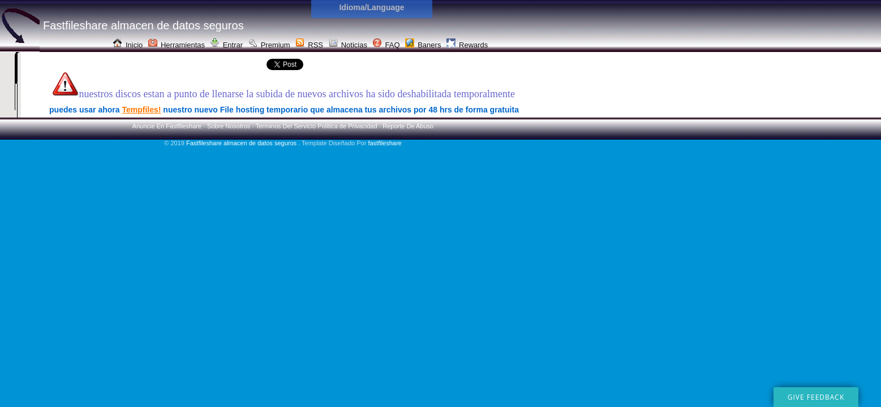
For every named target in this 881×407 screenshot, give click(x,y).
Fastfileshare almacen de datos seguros (242, 143)
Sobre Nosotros (228, 126)
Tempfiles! (141, 109)
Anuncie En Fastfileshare (166, 126)
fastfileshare (384, 143)
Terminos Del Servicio (286, 126)
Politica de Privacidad (347, 126)
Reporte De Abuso (408, 126)
